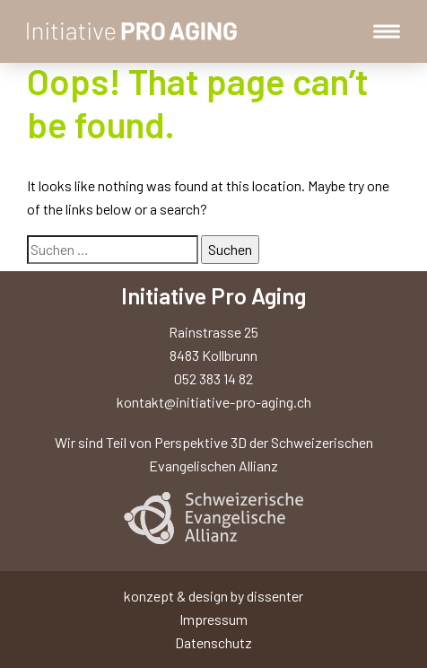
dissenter (275, 595)
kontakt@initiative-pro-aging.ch (214, 401)
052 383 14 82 (213, 378)
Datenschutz (213, 642)
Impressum (213, 619)
